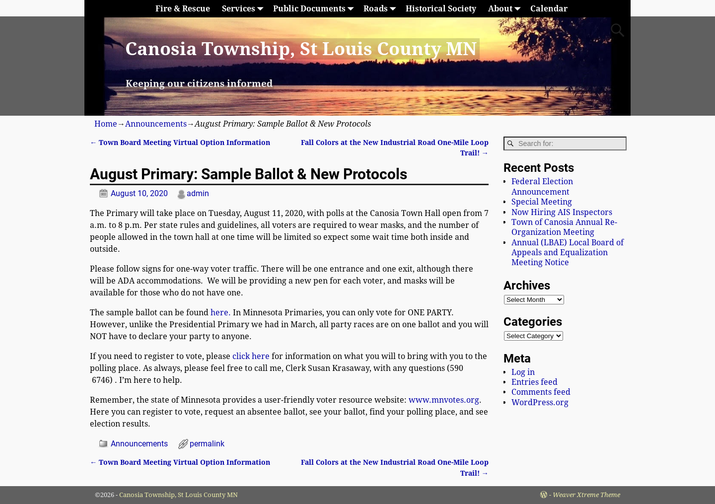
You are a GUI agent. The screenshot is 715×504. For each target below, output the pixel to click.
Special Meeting (541, 202)
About (506, 8)
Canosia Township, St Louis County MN (301, 49)
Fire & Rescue (182, 8)
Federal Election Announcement (542, 186)
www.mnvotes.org (444, 400)
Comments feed (541, 392)
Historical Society (441, 8)
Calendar (549, 8)
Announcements (156, 124)
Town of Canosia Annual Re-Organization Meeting (564, 227)
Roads (381, 8)
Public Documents (315, 8)
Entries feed (534, 382)
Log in (523, 372)
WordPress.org (540, 402)
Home (105, 124)
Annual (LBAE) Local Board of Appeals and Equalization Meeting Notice (567, 253)
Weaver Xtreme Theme (586, 495)
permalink (207, 443)
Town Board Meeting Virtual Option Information (180, 142)
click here (251, 356)
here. (221, 312)
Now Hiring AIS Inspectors (561, 212)
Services (244, 8)
